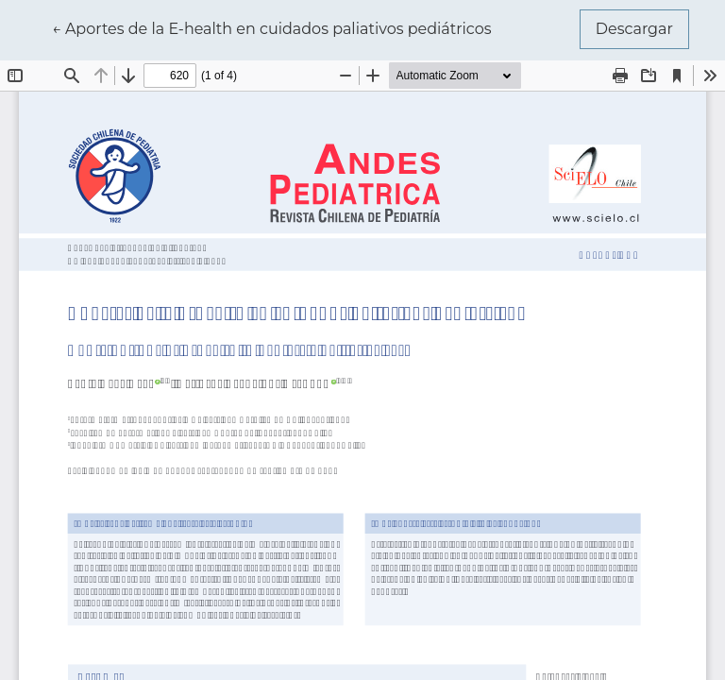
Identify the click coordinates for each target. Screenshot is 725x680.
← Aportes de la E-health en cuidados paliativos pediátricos (272, 27)
